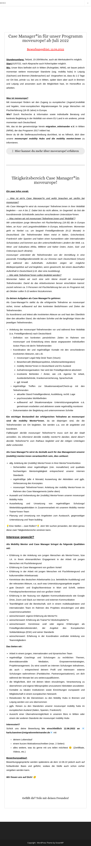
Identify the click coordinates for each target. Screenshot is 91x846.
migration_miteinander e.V (60, 126)
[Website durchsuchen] (88, 3)
